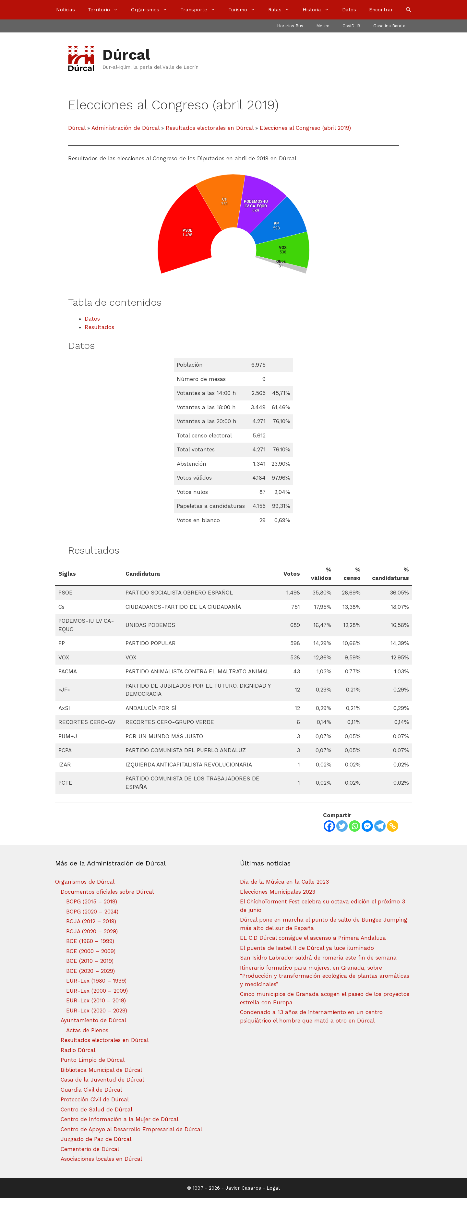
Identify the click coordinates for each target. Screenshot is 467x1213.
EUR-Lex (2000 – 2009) (97, 1005)
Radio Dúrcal (78, 1065)
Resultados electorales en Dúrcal (105, 1055)
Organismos (152, 9)
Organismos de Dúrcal (84, 896)
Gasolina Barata (389, 25)
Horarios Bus (290, 25)
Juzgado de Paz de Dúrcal (96, 1154)
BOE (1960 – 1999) (90, 956)
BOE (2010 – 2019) (90, 976)
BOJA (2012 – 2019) (91, 936)
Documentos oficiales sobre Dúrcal (107, 906)
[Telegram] (380, 841)
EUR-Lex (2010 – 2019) (96, 1015)
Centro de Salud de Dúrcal (96, 1124)
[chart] (233, 236)
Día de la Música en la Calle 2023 (284, 896)
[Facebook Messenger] (367, 841)
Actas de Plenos (87, 1045)
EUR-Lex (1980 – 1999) (96, 995)
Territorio (106, 9)
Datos (349, 10)
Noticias (65, 10)
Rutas (282, 9)
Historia (319, 9)
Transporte (201, 9)
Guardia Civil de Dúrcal (91, 1104)
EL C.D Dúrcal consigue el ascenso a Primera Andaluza (313, 953)
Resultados (99, 342)
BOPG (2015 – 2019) (91, 916)
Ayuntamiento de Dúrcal (93, 1035)
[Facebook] (329, 841)
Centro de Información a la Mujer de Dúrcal (119, 1134)
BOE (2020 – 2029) (90, 986)
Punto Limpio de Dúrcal (93, 1075)
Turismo (245, 9)
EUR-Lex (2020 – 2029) (96, 1025)
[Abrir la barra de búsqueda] (408, 9)
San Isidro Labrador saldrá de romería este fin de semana (318, 972)
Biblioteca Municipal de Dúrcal (101, 1085)
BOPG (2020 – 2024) (92, 926)
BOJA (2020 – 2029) (92, 946)
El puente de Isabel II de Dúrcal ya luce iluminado (307, 963)
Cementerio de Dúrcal (90, 1164)
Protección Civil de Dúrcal (95, 1114)
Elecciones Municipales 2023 (277, 906)
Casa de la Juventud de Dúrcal (102, 1094)
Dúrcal (126, 54)
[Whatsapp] (354, 841)
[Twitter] (342, 841)
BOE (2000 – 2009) (90, 966)
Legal (273, 1203)
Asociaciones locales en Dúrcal (101, 1173)
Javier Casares (243, 1203)
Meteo (322, 25)
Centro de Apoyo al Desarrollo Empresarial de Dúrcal (131, 1144)
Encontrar (381, 10)
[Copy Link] (392, 841)
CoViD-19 (351, 25)
